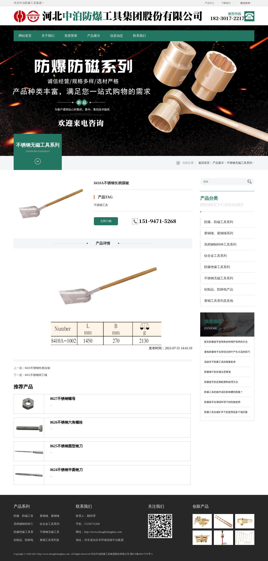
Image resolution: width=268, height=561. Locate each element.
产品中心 (209, 3)
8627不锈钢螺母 (62, 399)
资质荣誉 (70, 35)
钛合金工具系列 (215, 255)
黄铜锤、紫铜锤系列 (218, 233)
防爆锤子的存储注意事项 (217, 372)
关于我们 (48, 35)
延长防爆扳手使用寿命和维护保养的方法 (226, 341)
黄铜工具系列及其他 (218, 300)
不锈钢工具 (101, 205)
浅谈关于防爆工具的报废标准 (220, 361)
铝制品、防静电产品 (218, 289)
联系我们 (139, 35)
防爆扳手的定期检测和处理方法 (221, 382)
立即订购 (106, 221)
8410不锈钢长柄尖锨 (37, 368)
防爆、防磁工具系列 (218, 222)
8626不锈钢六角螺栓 (66, 422)
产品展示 (93, 35)
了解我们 (226, 3)
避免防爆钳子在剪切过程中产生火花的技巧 (227, 351)
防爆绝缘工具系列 (217, 267)
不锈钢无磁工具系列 (239, 162)
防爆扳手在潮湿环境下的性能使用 (222, 402)
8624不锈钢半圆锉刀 (66, 470)
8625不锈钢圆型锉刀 (66, 446)
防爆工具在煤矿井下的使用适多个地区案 (226, 412)
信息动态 (116, 35)
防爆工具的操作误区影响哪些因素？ (223, 392)
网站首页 (25, 35)
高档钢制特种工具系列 (220, 244)
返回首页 (204, 162)
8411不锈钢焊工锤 (36, 375)
